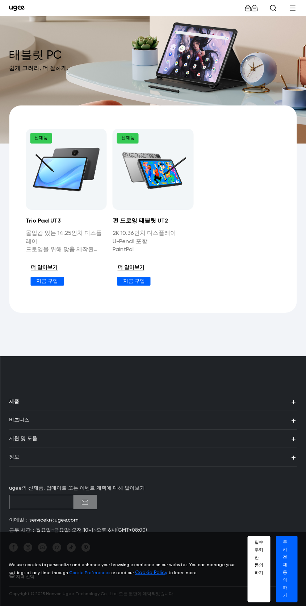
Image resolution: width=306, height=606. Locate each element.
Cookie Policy (151, 572)
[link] (18, 8)
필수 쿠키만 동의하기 (259, 557)
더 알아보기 (44, 267)
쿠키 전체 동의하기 (285, 569)
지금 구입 (47, 281)
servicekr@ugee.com (54, 520)
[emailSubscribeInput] (53, 502)
